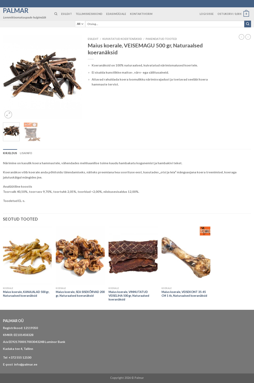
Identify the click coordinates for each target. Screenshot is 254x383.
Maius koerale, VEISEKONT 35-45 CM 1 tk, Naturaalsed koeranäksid (184, 293)
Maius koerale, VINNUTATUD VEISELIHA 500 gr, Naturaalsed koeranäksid (129, 295)
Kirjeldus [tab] (10, 153)
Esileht (93, 38)
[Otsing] (55, 14)
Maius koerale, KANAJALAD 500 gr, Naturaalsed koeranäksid (26, 293)
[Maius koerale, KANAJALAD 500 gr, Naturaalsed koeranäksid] (27, 255)
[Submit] (247, 24)
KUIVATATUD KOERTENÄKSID (122, 38)
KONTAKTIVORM (141, 13)
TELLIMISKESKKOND (89, 13)
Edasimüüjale (116, 13)
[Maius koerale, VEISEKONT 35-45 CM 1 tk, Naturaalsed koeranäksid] (186, 255)
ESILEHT (66, 13)
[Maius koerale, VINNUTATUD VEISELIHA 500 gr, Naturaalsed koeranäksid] (133, 255)
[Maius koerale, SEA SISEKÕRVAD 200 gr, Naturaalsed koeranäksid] (80, 255)
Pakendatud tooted (161, 38)
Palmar (16, 10)
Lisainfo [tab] (26, 153)
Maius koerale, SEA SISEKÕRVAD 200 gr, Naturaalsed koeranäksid (80, 293)
